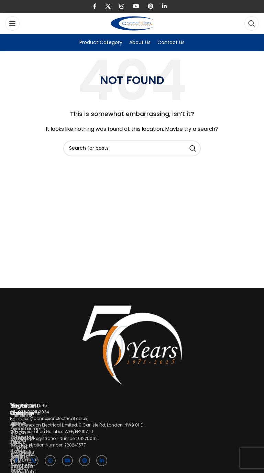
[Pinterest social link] (150, 6)
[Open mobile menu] (12, 23)
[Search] (251, 23)
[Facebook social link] (95, 6)
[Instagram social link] (121, 6)
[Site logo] (132, 23)
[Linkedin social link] (164, 6)
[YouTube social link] (136, 6)
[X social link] (108, 6)
